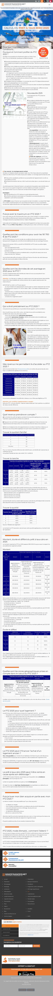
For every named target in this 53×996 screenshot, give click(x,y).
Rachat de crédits (8, 893)
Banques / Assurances (33, 881)
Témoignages (7, 884)
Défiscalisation (7, 891)
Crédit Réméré (31, 893)
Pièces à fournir (31, 903)
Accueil (5, 879)
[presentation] (14, 950)
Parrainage (6, 886)
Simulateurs (30, 884)
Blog (5, 911)
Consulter (23, 990)
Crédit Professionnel (8, 896)
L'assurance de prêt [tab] (6, 932)
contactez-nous (30, 934)
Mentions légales (8, 916)
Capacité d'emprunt (8, 898)
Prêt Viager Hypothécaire (33, 889)
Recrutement (7, 908)
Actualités (30, 908)
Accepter (31, 990)
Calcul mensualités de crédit (34, 896)
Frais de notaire (31, 898)
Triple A (5, 906)
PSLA (5, 903)
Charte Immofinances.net (10, 913)
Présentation (31, 879)
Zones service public (23, 369)
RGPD (29, 916)
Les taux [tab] (4, 925)
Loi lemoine (6, 889)
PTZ (28, 891)
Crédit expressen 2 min (14, 853)
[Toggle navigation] (49, 4)
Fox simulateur (31, 901)
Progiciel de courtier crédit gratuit (35, 886)
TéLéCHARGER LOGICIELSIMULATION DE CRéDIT (14, 960)
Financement (7, 901)
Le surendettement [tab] (6, 935)
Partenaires (6, 881)
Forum (29, 911)
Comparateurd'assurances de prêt (16, 859)
